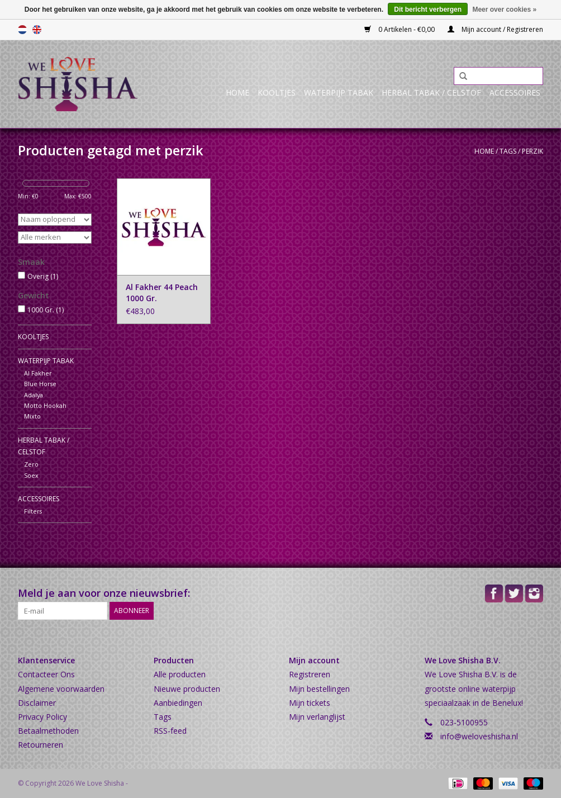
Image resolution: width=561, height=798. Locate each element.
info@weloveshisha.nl (479, 736)
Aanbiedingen (178, 702)
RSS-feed (170, 730)
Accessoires (514, 92)
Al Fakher (38, 373)
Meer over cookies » (504, 9)
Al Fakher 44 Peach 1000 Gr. (162, 292)
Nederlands (22, 29)
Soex (31, 475)
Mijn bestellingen (319, 688)
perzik (532, 151)
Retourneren (40, 744)
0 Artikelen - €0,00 (400, 29)
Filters (33, 511)
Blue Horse (40, 383)
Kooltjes (277, 92)
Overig (42, 276)
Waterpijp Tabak (338, 92)
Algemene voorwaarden (61, 688)
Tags (508, 151)
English (36, 29)
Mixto (32, 416)
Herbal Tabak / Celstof (431, 92)
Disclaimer (37, 702)
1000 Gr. (45, 310)
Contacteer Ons (46, 674)
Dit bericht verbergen (428, 9)
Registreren (309, 674)
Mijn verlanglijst (317, 716)
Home (237, 92)
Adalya (33, 395)
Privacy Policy (42, 716)
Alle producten (180, 674)
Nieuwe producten (187, 688)
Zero (31, 464)
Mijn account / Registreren (495, 29)
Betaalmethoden (48, 730)
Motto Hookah (45, 405)
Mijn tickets (309, 702)
